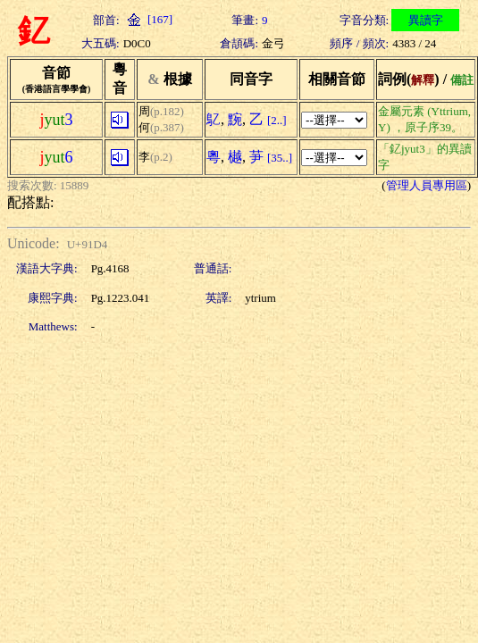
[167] (147, 19)
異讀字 (425, 20)
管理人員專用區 (426, 185)
